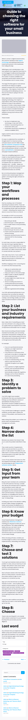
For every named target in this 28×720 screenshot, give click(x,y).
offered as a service (15, 522)
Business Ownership (18, 653)
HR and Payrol (7, 654)
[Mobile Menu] (25, 6)
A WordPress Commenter (10, 679)
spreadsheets (9, 150)
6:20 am (12, 55)
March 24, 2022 (5, 55)
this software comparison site (13, 144)
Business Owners (8, 653)
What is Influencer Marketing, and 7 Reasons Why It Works (12, 701)
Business (17, 651)
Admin (5, 686)
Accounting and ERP (8, 651)
